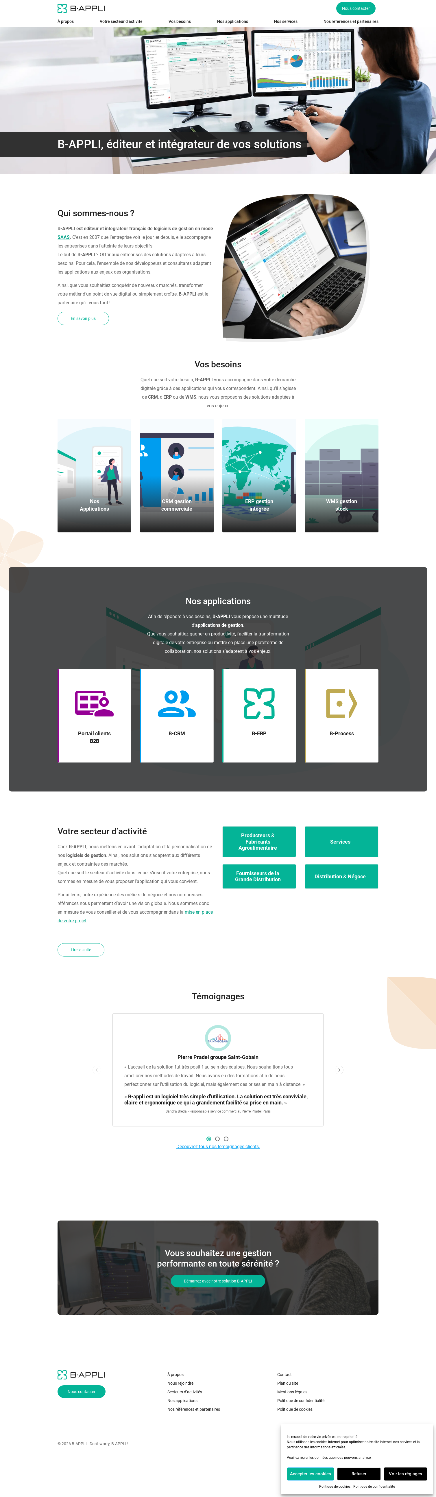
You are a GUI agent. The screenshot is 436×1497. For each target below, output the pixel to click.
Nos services (286, 21)
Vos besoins (180, 21)
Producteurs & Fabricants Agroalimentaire (258, 841)
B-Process (342, 733)
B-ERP (259, 733)
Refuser (359, 1473)
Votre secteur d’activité (121, 21)
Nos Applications (94, 505)
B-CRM (177, 733)
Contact (284, 1374)
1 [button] (208, 1139)
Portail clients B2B (94, 737)
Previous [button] (96, 1070)
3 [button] (226, 1139)
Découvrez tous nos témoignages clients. (218, 1146)
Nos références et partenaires (351, 21)
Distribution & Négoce (340, 876)
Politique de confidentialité (374, 1487)
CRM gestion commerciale (176, 505)
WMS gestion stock (341, 505)
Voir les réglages (405, 1473)
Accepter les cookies (310, 1473)
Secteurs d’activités (184, 1392)
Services (340, 842)
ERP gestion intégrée (259, 505)
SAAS (64, 237)
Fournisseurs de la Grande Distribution (258, 876)
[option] (218, 1069)
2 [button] (217, 1139)
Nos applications (232, 21)
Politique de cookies (334, 1487)
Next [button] (339, 1070)
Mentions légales (292, 1392)
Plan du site (287, 1383)
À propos (66, 21)
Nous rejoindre (180, 1383)
